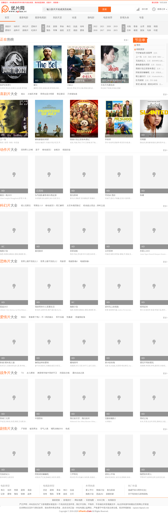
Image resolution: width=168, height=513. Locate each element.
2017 (102, 30)
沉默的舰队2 (110, 418)
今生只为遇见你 (108, 85)
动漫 (74, 17)
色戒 (67, 429)
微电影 (91, 17)
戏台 (23, 94)
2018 (95, 30)
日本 (129, 30)
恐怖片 (34, 26)
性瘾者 (70, 317)
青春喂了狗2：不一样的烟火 (41, 317)
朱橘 (142, 195)
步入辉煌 (31, 373)
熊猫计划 (100, 490)
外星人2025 (145, 251)
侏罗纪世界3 (5, 85)
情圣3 (23, 317)
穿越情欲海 (80, 317)
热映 (7, 39)
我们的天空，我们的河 (80, 418)
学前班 (108, 139)
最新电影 (23, 17)
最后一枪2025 (6, 195)
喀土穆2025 (150, 76)
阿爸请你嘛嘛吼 (150, 72)
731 (22, 373)
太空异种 (109, 251)
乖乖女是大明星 (47, 94)
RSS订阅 (101, 500)
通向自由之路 (78, 373)
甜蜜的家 (110, 494)
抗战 (75, 26)
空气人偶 (44, 429)
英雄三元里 (5, 418)
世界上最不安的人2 (48, 261)
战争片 (17, 30)
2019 (115, 26)
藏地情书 (74, 363)
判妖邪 (63, 261)
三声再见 (74, 474)
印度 (156, 30)
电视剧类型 (48, 486)
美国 (149, 26)
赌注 (36, 85)
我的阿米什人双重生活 (45, 307)
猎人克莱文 (26, 205)
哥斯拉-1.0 (38, 205)
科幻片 (25, 26)
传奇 (82, 26)
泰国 (135, 30)
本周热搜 (90, 486)
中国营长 (39, 418)
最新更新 (56, 500)
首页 (7, 17)
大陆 (129, 26)
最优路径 (39, 251)
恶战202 (99, 494)
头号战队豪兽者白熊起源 (46, 195)
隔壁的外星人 (146, 474)
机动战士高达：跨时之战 (94, 205)
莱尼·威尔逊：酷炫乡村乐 (150, 84)
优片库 (14, 9)
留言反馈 (163, 2)
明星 (16, 490)
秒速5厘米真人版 (7, 363)
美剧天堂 (57, 17)
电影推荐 (107, 17)
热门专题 (132, 486)
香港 (135, 26)
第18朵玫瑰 (110, 363)
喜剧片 (8, 26)
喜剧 (75, 30)
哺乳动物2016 (57, 429)
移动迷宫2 (46, 150)
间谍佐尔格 (65, 373)
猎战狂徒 (66, 150)
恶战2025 (4, 307)
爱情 (82, 30)
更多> (126, 40)
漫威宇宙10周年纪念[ (137, 490)
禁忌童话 (61, 94)
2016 (109, 30)
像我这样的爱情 (42, 363)
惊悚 (23, 494)
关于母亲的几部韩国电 (138, 494)
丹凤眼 (143, 139)
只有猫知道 (72, 94)
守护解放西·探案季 (147, 53)
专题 (141, 17)
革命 (62, 26)
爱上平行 (90, 490)
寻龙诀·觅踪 (110, 195)
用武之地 (144, 418)
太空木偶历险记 (74, 205)
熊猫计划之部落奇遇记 (150, 69)
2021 (102, 26)
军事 (55, 30)
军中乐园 (60, 317)
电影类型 (5, 486)
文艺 (69, 30)
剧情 (55, 26)
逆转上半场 (110, 474)
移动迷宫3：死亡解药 (54, 205)
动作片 (17, 26)
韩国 (156, 26)
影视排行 (67, 500)
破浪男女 (34, 429)
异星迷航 (74, 251)
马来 (149, 30)
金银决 (57, 150)
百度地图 (90, 500)
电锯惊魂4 (73, 261)
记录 (3, 494)
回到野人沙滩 (27, 150)
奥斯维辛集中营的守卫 (47, 373)
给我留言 (112, 500)
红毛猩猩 (146, 80)
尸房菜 (24, 429)
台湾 (142, 26)
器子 (37, 150)
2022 (95, 26)
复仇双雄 (74, 195)
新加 (142, 30)
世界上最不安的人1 (29, 261)
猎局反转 (144, 307)
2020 (109, 26)
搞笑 (62, 30)
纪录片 (34, 30)
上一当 (150, 57)
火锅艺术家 (33, 94)
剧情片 (25, 30)
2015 (115, 30)
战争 (30, 494)
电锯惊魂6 (84, 261)
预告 (48, 30)
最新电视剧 (40, 17)
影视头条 (124, 17)
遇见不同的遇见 (147, 363)
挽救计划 (4, 251)
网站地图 (78, 500)
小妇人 (70, 85)
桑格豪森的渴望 (150, 65)
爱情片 (8, 30)
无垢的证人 (150, 61)
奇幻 (69, 26)
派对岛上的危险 (112, 307)
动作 (9, 490)
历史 (48, 26)
